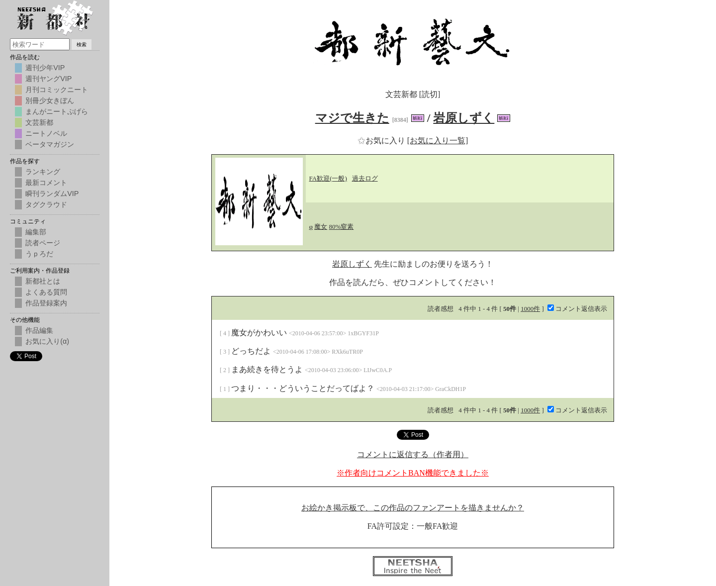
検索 (82, 44)
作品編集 (39, 330)
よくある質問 (46, 292)
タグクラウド (46, 204)
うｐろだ (39, 254)
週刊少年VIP (45, 68)
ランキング (42, 172)
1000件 (530, 308)
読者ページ (42, 243)
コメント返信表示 (577, 308)
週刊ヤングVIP (48, 79)
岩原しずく (463, 117)
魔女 (320, 226)
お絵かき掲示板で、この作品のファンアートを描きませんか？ (412, 507)
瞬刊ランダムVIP (52, 193)
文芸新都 (39, 122)
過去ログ (365, 178)
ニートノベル (46, 133)
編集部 (35, 232)
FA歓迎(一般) (328, 178)
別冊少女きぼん (49, 100)
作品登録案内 (46, 303)
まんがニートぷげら (56, 111)
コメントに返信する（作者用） (412, 454)
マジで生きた (352, 117)
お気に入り (382, 140)
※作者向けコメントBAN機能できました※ (413, 473)
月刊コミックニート (56, 90)
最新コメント (46, 183)
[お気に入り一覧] (437, 140)
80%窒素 (341, 226)
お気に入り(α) (47, 341)
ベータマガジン (49, 144)
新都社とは (42, 281)
